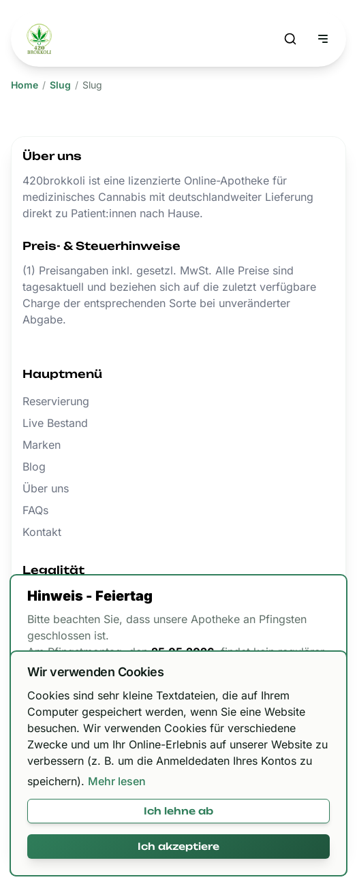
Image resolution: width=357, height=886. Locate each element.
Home (24, 85)
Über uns (45, 488)
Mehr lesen (117, 781)
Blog (34, 466)
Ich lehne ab (178, 811)
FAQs (35, 510)
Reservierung (55, 401)
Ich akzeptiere (178, 846)
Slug (60, 85)
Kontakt (41, 532)
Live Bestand (55, 423)
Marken (41, 445)
